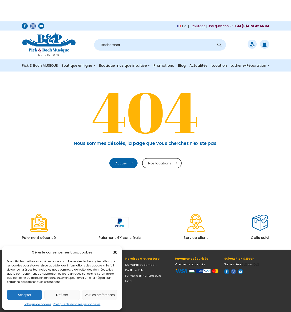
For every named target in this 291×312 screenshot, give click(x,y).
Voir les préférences (100, 295)
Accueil (121, 163)
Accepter (24, 295)
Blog (182, 65)
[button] (115, 252)
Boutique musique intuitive (123, 65)
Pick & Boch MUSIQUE (40, 65)
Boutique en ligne (76, 65)
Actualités (198, 65)
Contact (198, 26)
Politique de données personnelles (76, 304)
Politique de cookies (37, 304)
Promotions (163, 65)
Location (219, 65)
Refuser (62, 295)
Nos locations (159, 163)
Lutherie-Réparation (248, 65)
